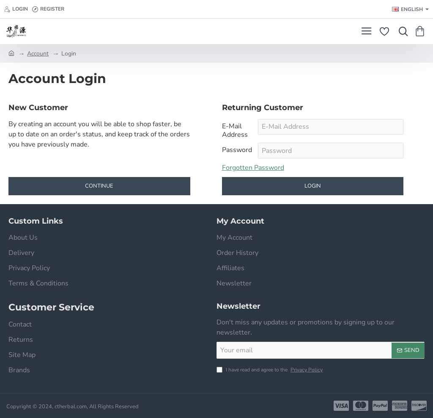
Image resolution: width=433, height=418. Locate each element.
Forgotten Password (253, 168)
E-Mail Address (235, 131)
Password (237, 150)
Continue (99, 186)
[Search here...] (401, 31)
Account (38, 54)
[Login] (16, 9)
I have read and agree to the (270, 370)
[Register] (48, 9)
